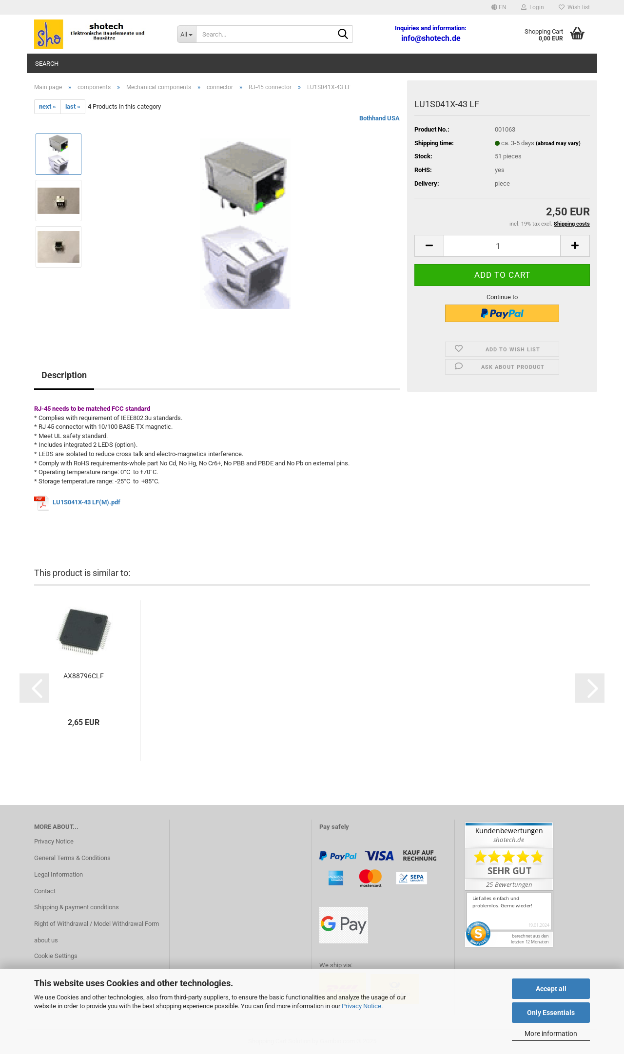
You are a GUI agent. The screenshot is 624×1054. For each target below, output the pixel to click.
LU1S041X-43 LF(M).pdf (86, 502)
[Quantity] (502, 246)
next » (47, 106)
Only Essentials (551, 1012)
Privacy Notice (361, 1006)
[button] (499, 7)
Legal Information (58, 874)
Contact (45, 891)
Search (46, 63)
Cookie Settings (56, 955)
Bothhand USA (379, 118)
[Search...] (186, 34)
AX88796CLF (83, 676)
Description (64, 375)
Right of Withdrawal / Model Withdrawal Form (96, 923)
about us (46, 940)
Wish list (574, 7)
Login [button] (532, 7)
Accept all (551, 989)
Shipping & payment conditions (76, 907)
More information (551, 1033)
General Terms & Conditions (72, 858)
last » (72, 106)
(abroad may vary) (558, 143)
